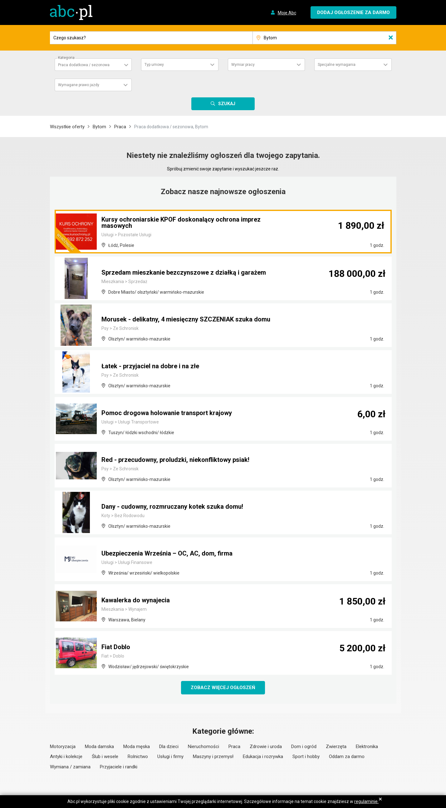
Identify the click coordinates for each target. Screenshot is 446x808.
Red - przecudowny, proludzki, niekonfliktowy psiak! (175, 459)
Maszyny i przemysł (213, 756)
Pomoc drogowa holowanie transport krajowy (166, 413)
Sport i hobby (306, 756)
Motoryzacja (63, 746)
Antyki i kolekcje (66, 756)
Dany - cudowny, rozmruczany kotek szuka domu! (172, 506)
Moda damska (99, 746)
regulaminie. (366, 801)
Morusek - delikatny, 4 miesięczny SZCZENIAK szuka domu (185, 319)
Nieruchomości (203, 746)
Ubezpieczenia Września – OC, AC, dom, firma (167, 553)
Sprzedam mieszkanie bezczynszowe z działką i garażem (183, 272)
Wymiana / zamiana (70, 767)
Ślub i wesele (105, 756)
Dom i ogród (303, 746)
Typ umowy (154, 64)
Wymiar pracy (243, 64)
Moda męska (136, 746)
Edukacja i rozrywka (263, 756)
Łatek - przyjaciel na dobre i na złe (150, 366)
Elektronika (367, 746)
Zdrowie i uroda (266, 746)
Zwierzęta (336, 746)
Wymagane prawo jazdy (78, 85)
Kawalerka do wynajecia (135, 600)
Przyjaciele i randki (118, 767)
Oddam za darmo (347, 756)
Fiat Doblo (115, 647)
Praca (120, 127)
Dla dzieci (169, 746)
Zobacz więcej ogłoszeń (223, 687)
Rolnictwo (138, 756)
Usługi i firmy (170, 756)
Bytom (99, 127)
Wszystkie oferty (67, 127)
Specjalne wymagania (336, 64)
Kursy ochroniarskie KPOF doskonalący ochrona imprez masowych (181, 222)
